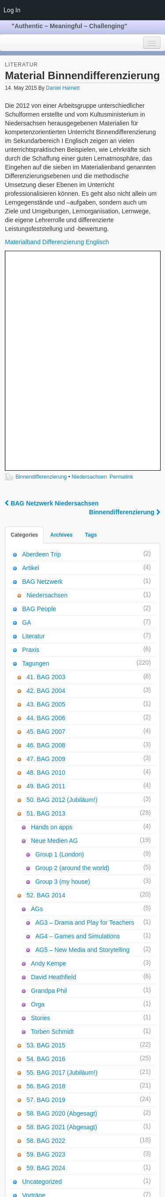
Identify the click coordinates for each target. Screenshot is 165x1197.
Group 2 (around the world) (72, 659)
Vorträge (33, 986)
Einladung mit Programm (51, 1066)
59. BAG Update (39, 1053)
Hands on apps (51, 618)
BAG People (39, 400)
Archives (61, 326)
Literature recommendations (55, 1157)
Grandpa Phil (49, 782)
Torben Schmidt (52, 823)
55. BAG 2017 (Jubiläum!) (61, 864)
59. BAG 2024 (45, 959)
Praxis (30, 441)
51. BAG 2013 (45, 604)
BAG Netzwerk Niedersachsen (52, 294)
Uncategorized (42, 973)
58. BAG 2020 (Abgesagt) (61, 904)
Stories (40, 809)
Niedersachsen (89, 268)
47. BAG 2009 (45, 550)
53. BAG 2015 (45, 836)
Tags (91, 326)
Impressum (73, 1175)
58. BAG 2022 (45, 932)
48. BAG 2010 (45, 563)
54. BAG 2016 (45, 850)
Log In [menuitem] (12, 10)
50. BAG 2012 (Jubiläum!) (61, 591)
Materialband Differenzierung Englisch (57, 241)
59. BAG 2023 (45, 945)
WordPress (77, 1185)
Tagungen (35, 454)
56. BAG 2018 (45, 877)
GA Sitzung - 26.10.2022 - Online (62, 1080)
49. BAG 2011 (45, 577)
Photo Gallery (36, 1094)
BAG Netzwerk (42, 373)
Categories (24, 326)
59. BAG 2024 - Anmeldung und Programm (76, 1025)
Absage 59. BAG (40, 1039)
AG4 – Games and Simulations (77, 727)
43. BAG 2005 (45, 495)
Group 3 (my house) (62, 673)
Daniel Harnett (63, 88)
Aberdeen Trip (41, 345)
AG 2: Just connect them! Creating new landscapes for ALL (81, 1126)
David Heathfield (53, 768)
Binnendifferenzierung (41, 268)
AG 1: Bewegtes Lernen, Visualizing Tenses (76, 1143)
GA (26, 413)
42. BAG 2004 (45, 482)
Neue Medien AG (54, 632)
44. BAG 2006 (45, 509)
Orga (37, 795)
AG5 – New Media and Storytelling (82, 741)
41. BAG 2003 (45, 468)
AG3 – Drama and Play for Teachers (84, 713)
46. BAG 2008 (45, 536)
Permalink (121, 268)
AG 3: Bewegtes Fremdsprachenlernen (70, 1107)
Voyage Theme (113, 1185)
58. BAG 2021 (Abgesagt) (61, 918)
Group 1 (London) (59, 645)
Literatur (21, 65)
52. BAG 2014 (45, 686)
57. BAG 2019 (45, 891)
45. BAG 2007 (45, 523)
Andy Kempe (48, 754)
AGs (37, 700)
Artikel (30, 359)
